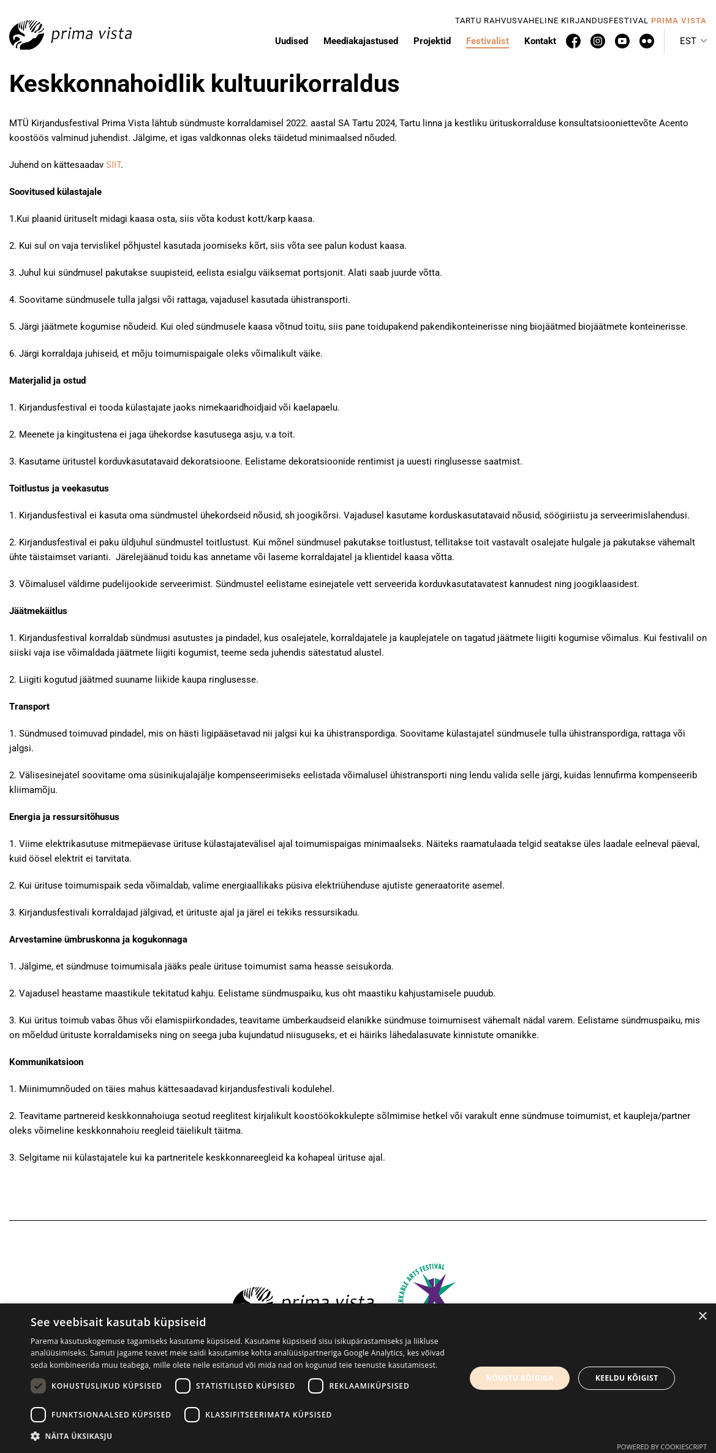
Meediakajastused (360, 41)
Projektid (432, 41)
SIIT (112, 164)
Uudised (291, 41)
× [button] (702, 1316)
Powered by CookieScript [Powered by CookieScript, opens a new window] (662, 1446)
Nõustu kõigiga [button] (520, 1378)
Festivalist (487, 41)
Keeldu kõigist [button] (626, 1378)
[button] (693, 41)
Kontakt (540, 41)
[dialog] (358, 1378)
